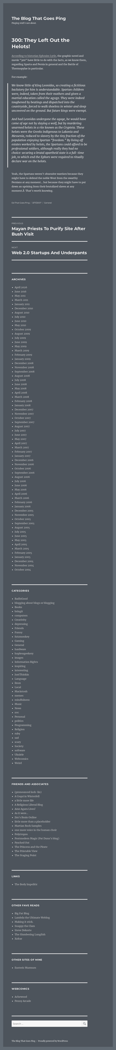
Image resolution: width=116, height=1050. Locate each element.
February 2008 (23, 401)
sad (17, 737)
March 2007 (22, 447)
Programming (23, 725)
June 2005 (21, 535)
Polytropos (21, 834)
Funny (18, 632)
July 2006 (20, 481)
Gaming (19, 640)
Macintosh (21, 691)
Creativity (20, 619)
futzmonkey (22, 636)
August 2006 (22, 476)
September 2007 (24, 422)
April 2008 (21, 392)
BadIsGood (21, 598)
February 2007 (23, 451)
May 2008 (20, 388)
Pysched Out (22, 842)
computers (21, 615)
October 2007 (23, 417)
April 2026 (21, 287)
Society (19, 746)
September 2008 (24, 371)
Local (18, 687)
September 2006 (25, 472)
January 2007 (22, 455)
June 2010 (20, 321)
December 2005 (24, 510)
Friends (19, 628)
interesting (21, 670)
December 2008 (24, 363)
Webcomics (21, 758)
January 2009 (23, 358)
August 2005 (22, 527)
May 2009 (21, 346)
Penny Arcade (23, 1000)
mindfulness (22, 699)
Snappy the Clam (25, 925)
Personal (20, 716)
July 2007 (20, 430)
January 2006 (23, 506)
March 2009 (22, 350)
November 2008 (24, 367)
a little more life (24, 800)
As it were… (21, 813)
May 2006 (21, 489)
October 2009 (23, 329)
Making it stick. (24, 921)
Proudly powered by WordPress (53, 1041)
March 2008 (22, 396)
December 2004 (24, 561)
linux (18, 682)
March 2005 (22, 548)
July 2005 (20, 531)
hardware (20, 649)
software (20, 750)
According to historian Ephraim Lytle (34, 55)
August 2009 (22, 333)
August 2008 (22, 375)
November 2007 (24, 413)
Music (18, 704)
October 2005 (23, 519)
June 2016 (20, 291)
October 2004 (23, 569)
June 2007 (21, 434)
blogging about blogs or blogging (35, 602)
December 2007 (24, 409)
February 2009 (23, 354)
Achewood (21, 996)
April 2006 (21, 493)
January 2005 (23, 556)
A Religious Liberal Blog (29, 804)
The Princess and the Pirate (31, 846)
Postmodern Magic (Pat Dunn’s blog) (37, 838)
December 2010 (24, 308)
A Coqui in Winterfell (27, 796)
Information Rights (26, 661)
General (48, 203)
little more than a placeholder (32, 821)
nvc (17, 712)
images (19, 657)
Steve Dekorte (23, 930)
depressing (21, 623)
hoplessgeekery (24, 653)
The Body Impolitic (26, 884)
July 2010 (20, 316)
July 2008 (20, 380)
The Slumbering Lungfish (30, 934)
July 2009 (20, 337)
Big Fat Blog (22, 913)
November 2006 (24, 464)
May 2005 (20, 540)
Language (20, 678)
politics (19, 720)
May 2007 (20, 438)
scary (18, 741)
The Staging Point (25, 855)
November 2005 (24, 514)
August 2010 (22, 312)
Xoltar (18, 938)
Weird (18, 763)
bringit (19, 611)
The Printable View (26, 851)
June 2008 (21, 384)
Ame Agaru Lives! (25, 808)
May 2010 (20, 325)
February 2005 (23, 552)
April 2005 (21, 544)
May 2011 (20, 295)
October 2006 (23, 468)
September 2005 (24, 523)
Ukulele (19, 754)
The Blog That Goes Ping (39, 18)
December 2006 (24, 460)
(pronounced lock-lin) (28, 792)
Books (18, 607)
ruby (17, 733)
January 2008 (23, 405)
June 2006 (21, 485)
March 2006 (22, 497)
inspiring (20, 666)
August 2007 (22, 426)
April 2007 (21, 443)
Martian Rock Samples (28, 825)
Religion (20, 729)
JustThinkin (22, 674)
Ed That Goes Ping (21, 203)
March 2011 (21, 299)
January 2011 (22, 304)
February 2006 (23, 502)
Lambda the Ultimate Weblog (32, 917)
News (18, 708)
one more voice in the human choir (36, 829)
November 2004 (24, 565)
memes (19, 695)
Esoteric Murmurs (25, 967)
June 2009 (21, 342)
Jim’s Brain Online (26, 817)
